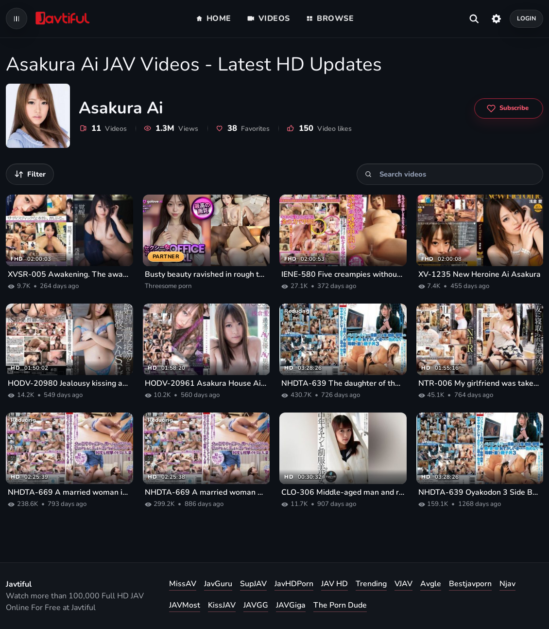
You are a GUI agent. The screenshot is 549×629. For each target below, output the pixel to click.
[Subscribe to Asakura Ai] (508, 108)
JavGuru (218, 583)
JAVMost (184, 605)
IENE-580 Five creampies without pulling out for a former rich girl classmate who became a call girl (343, 274)
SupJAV (253, 583)
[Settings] (496, 18)
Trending (371, 583)
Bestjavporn (470, 583)
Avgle (430, 583)
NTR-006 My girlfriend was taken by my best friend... (480, 383)
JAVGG (255, 605)
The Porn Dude (340, 605)
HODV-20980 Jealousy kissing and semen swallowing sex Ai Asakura (69, 383)
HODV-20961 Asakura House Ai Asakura (206, 383)
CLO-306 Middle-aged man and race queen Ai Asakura (343, 492)
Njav (507, 583)
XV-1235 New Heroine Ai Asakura (479, 274)
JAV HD (334, 583)
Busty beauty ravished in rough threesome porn (206, 274)
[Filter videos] (30, 174)
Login (526, 18)
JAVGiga (291, 605)
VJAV (403, 583)
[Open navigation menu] (16, 18)
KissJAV (222, 605)
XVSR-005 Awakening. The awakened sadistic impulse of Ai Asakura (69, 274)
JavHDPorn (293, 583)
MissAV (182, 583)
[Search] (368, 174)
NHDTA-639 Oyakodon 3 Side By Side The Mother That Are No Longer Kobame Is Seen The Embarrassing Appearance (480, 492)
